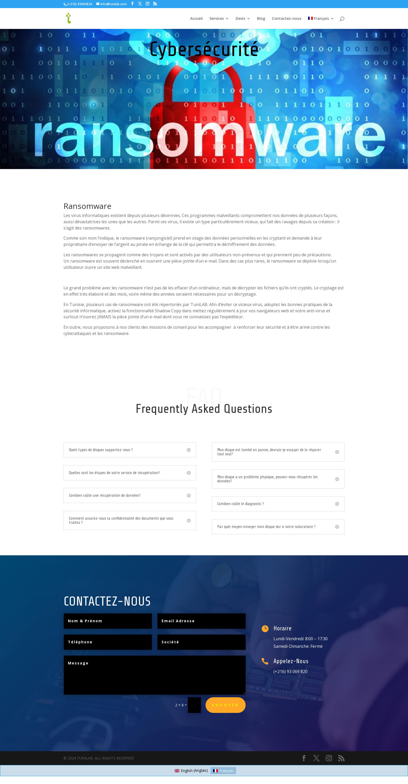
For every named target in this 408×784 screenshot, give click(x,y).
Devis (240, 19)
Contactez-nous (286, 19)
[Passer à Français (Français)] (223, 770)
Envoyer (225, 704)
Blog (261, 19)
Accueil (196, 19)
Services (216, 19)
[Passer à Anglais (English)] (191, 770)
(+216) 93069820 (79, 4)
